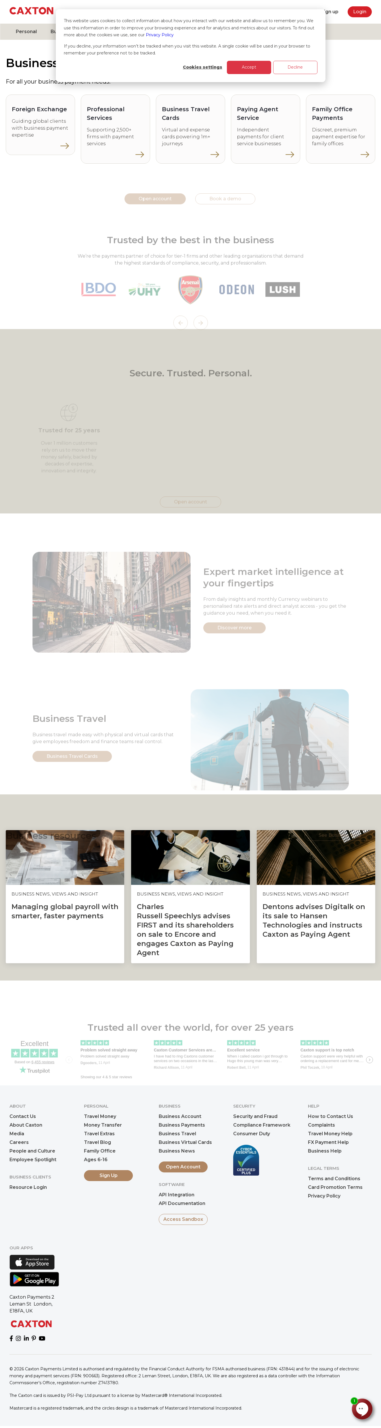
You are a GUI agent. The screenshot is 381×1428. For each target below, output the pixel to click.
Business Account (180, 1116)
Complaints (321, 1125)
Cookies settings (202, 67)
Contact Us (22, 1116)
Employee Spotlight (32, 1159)
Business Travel (177, 1133)
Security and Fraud (255, 1116)
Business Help (325, 1151)
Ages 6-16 (96, 1159)
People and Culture (32, 1151)
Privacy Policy (160, 34)
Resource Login (28, 1187)
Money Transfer (103, 1125)
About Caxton (25, 1125)
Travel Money (100, 1116)
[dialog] (191, 45)
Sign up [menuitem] (329, 11)
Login (359, 11)
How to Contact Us (330, 1116)
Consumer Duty (251, 1133)
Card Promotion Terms (335, 1187)
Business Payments (182, 1125)
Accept (249, 67)
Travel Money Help (330, 1133)
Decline (295, 67)
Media (16, 1133)
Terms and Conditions (334, 1178)
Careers (19, 1142)
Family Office (100, 1151)
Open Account (183, 1167)
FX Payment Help (328, 1142)
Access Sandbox (183, 1219)
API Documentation (182, 1203)
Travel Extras (99, 1133)
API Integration (176, 1194)
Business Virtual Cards (185, 1142)
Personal (26, 31)
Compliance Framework (261, 1125)
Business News (177, 1151)
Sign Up (108, 1175)
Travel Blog (97, 1142)
